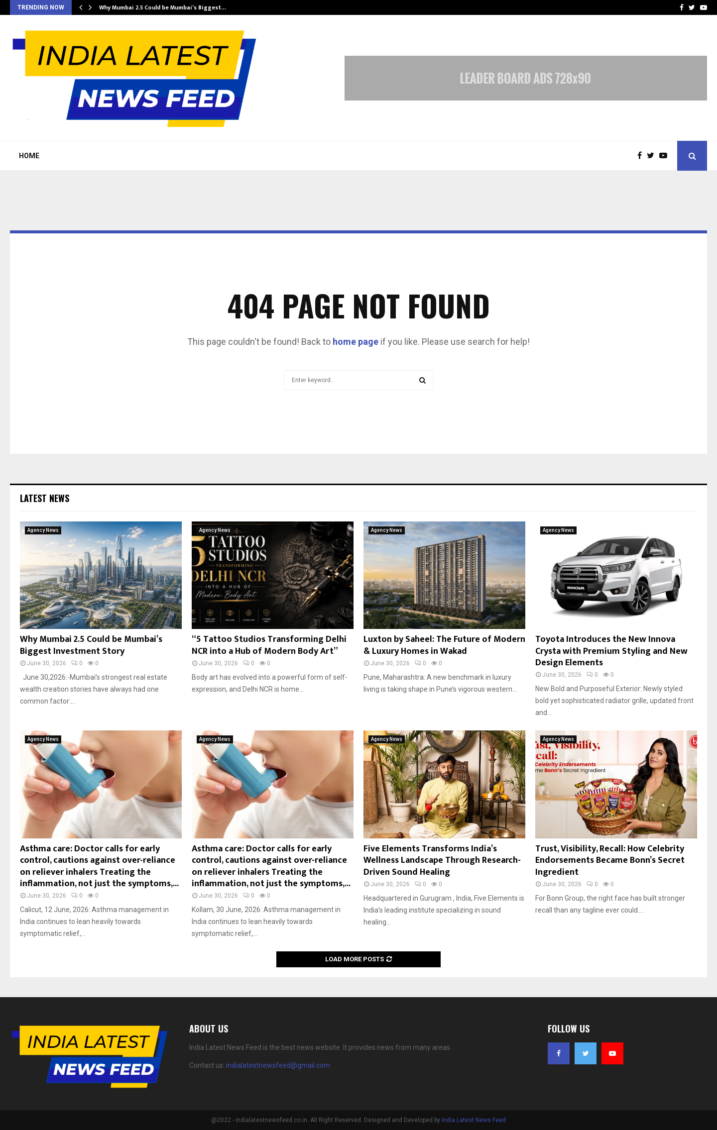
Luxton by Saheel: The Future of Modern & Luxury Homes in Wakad (444, 645)
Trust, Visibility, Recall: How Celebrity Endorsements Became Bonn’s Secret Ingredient (610, 860)
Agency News (43, 530)
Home (29, 156)
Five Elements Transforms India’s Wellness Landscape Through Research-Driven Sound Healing (442, 860)
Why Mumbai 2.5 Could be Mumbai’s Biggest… (162, 7)
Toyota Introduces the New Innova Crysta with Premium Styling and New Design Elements (611, 651)
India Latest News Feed (474, 1120)
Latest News (44, 498)
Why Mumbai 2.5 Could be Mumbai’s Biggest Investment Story (91, 645)
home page (355, 341)
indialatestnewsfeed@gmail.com (278, 1065)
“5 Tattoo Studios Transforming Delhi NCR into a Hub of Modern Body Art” (269, 645)
